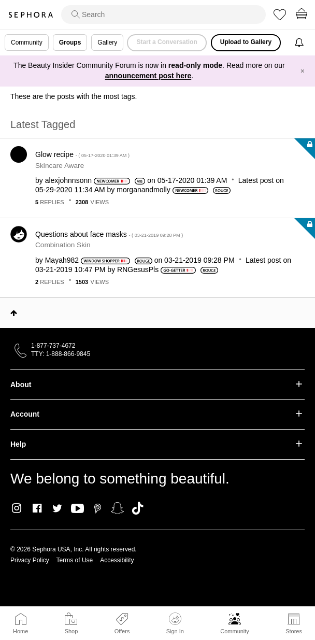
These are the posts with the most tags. (73, 96)
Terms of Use (74, 560)
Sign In (175, 623)
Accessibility (117, 560)
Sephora (30, 15)
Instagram (16, 508)
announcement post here (148, 76)
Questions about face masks (109, 234)
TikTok (137, 508)
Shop (71, 631)
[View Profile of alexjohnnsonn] (68, 180)
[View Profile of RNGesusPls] (138, 269)
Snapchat (117, 508)
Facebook (37, 508)
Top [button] (13, 313)
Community (234, 631)
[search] (163, 14)
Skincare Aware (59, 165)
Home (20, 631)
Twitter (57, 508)
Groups (70, 42)
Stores (293, 631)
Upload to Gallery (245, 42)
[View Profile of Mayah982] (62, 260)
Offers (122, 631)
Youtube (77, 509)
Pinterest (97, 508)
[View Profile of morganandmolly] (143, 190)
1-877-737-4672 (53, 345)
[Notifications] (300, 43)
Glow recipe (82, 154)
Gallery (107, 42)
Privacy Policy (29, 560)
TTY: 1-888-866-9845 (60, 354)
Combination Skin (63, 245)
